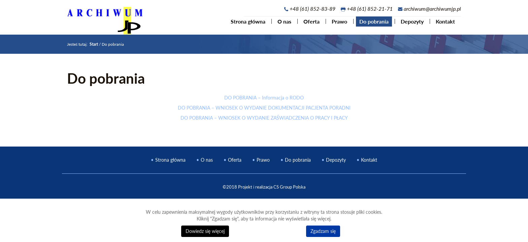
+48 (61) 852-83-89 (312, 8)
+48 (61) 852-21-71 (370, 8)
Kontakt (442, 25)
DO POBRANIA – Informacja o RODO (264, 103)
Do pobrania (370, 25)
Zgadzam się (323, 231)
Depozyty (408, 25)
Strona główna (244, 25)
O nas (281, 25)
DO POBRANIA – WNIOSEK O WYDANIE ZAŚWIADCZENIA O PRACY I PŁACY (264, 123)
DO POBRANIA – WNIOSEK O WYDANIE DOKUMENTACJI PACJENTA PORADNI (264, 113)
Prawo (336, 25)
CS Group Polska (289, 192)
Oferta (308, 25)
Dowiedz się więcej (205, 231)
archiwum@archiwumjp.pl (432, 8)
